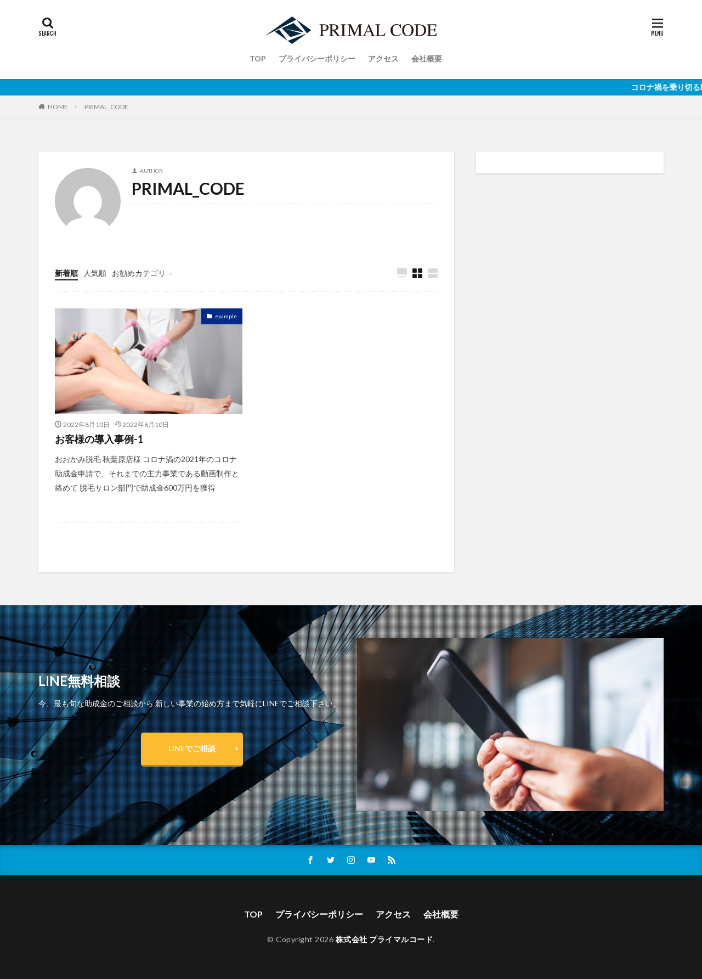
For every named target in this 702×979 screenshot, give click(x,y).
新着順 (66, 273)
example (226, 316)
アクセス (383, 58)
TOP (258, 58)
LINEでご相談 (192, 748)
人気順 (94, 273)
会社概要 (426, 58)
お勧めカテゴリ (139, 273)
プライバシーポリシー (317, 58)
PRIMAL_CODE (106, 107)
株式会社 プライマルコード (384, 939)
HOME (58, 106)
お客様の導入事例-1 (99, 439)
